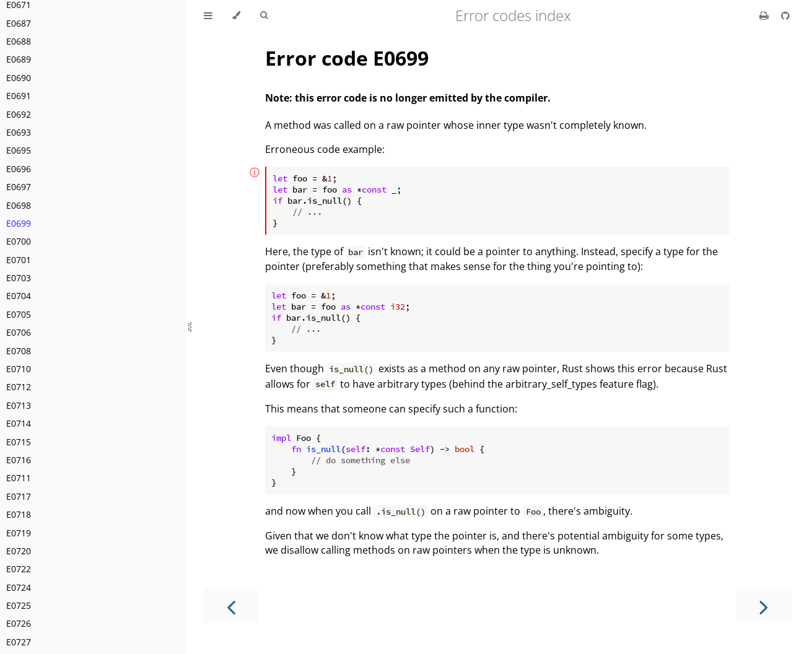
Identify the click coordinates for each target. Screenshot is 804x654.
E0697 (18, 187)
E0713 (18, 405)
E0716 (18, 460)
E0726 (18, 623)
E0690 (18, 78)
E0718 (18, 514)
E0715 (18, 442)
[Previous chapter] (231, 606)
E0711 (18, 478)
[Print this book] (765, 15)
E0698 (18, 205)
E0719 (18, 533)
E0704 (18, 296)
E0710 (18, 369)
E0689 (18, 59)
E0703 (18, 278)
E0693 (18, 132)
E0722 (18, 569)
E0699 (18, 223)
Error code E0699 (347, 58)
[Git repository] (785, 15)
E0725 (18, 605)
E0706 (18, 332)
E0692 (18, 114)
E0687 (18, 23)
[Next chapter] (764, 606)
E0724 (18, 587)
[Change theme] (236, 15)
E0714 (18, 423)
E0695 (18, 150)
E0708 (18, 351)
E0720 (18, 551)
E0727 (18, 642)
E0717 (18, 496)
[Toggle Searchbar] (263, 15)
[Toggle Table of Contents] (208, 15)
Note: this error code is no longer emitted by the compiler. (408, 98)
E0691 (18, 96)
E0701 (18, 260)
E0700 (18, 241)
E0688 (18, 41)
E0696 (18, 169)
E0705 (18, 314)
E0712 (18, 387)
